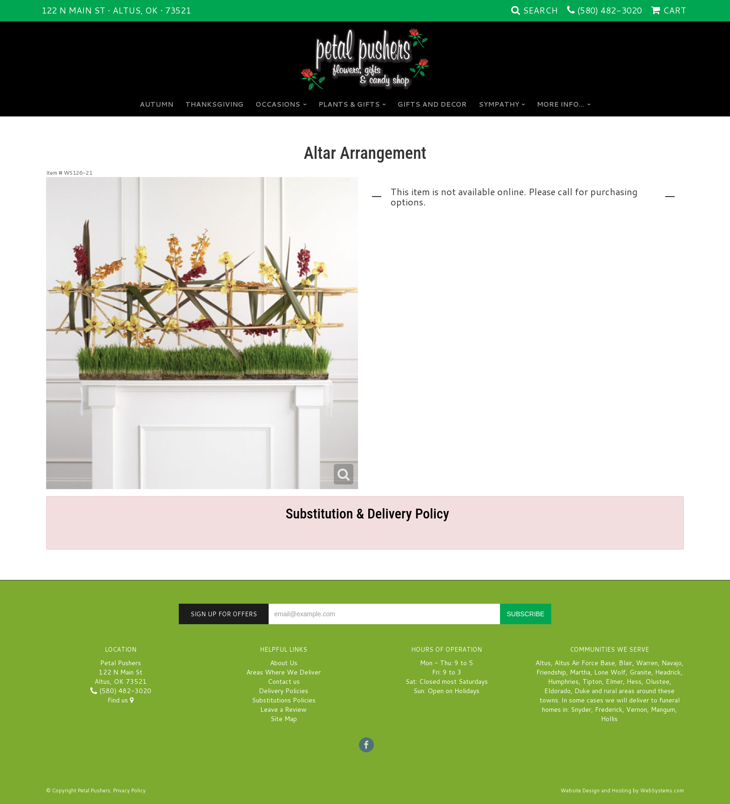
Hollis (609, 718)
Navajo (672, 663)
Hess (634, 681)
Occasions (278, 104)
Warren (647, 663)
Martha (580, 672)
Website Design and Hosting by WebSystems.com (622, 790)
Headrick (668, 672)
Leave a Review (283, 709)
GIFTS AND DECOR (432, 104)
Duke (582, 690)
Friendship (551, 672)
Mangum (663, 709)
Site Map (283, 718)
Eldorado (557, 690)
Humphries (563, 681)
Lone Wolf (610, 672)
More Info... (560, 104)
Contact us (284, 681)
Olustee (657, 681)
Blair (625, 663)
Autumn (156, 104)
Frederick (608, 709)
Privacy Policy (129, 790)
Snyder (581, 709)
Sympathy (499, 104)
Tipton (592, 681)
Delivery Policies (283, 690)
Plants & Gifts (349, 104)
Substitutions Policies (284, 700)
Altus (543, 663)
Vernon (636, 709)
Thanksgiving (214, 104)
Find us (121, 700)
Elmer (614, 681)
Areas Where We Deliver (283, 672)
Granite (640, 672)
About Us (283, 663)
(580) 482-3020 (609, 10)
